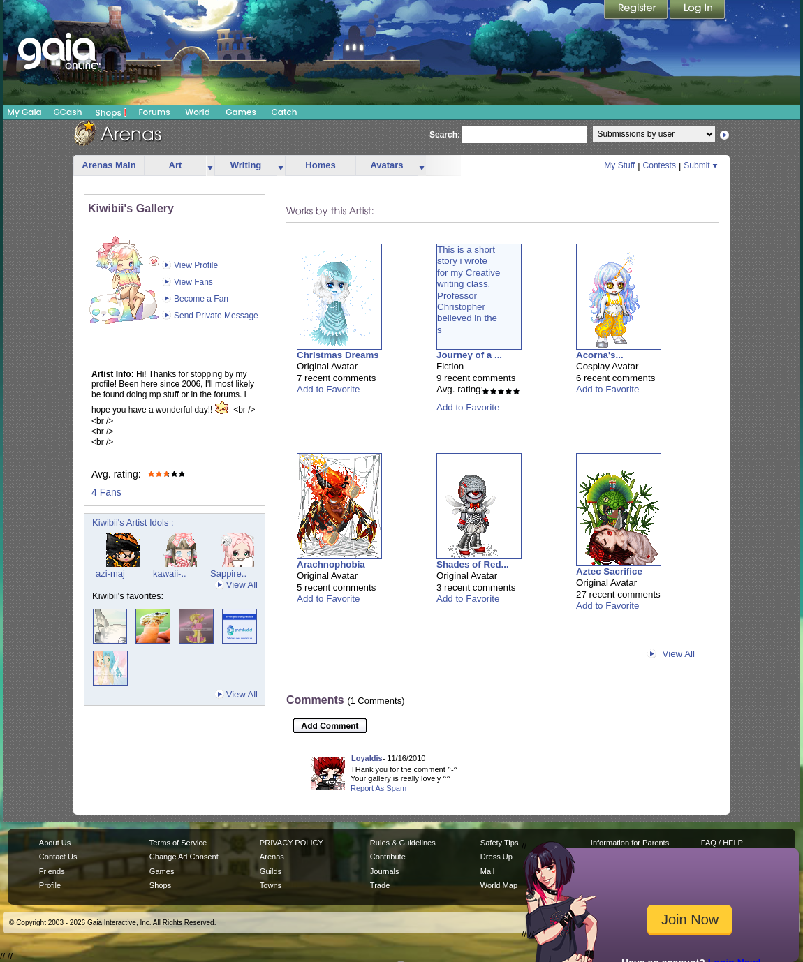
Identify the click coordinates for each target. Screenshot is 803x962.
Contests (659, 165)
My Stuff (619, 165)
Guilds (270, 871)
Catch (284, 112)
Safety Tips (499, 842)
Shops (111, 112)
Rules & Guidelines (403, 842)
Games (241, 112)
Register (637, 10)
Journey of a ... (469, 355)
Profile (50, 885)
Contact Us (58, 856)
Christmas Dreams (338, 355)
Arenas (272, 856)
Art (175, 165)
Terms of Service (178, 842)
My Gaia (24, 112)
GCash (68, 112)
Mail (487, 871)
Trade (380, 885)
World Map (498, 885)
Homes (320, 165)
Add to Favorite (328, 389)
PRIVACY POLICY (291, 842)
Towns (270, 885)
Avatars (386, 165)
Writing (246, 165)
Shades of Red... (472, 564)
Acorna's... (600, 355)
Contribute (388, 856)
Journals (384, 871)
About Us (55, 842)
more (210, 166)
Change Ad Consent (184, 856)
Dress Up (496, 856)
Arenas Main (108, 165)
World (197, 112)
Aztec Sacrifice (609, 571)
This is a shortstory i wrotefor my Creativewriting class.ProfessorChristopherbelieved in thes (468, 289)
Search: (444, 135)
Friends (52, 871)
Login (697, 10)
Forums (154, 112)
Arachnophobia (331, 564)
